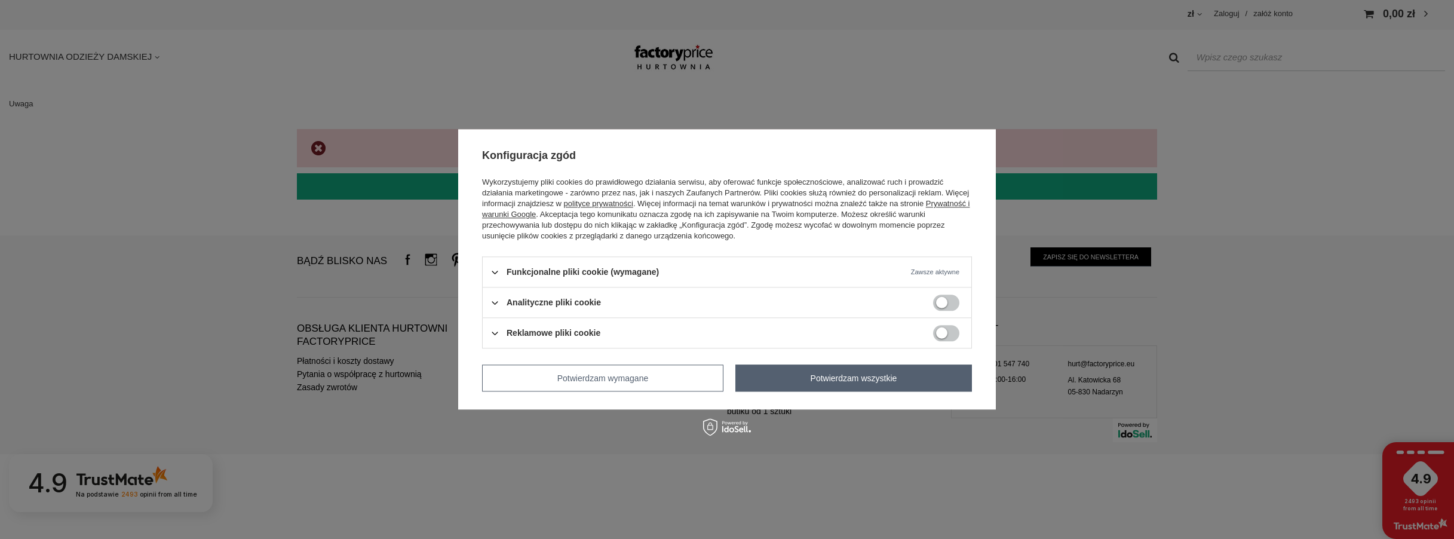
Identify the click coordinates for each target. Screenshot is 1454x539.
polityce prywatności (598, 203)
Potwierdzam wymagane (603, 378)
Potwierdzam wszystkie (854, 378)
